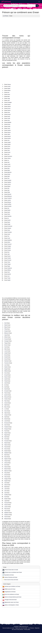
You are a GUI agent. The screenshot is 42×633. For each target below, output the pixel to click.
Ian (8, 218)
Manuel (9, 136)
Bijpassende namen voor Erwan (12, 602)
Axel (8, 92)
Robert (8, 210)
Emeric (8, 108)
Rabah (8, 88)
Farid (8, 272)
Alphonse (9, 172)
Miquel (8, 186)
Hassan (9, 84)
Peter (8, 150)
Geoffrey (9, 204)
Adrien (8, 242)
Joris (8, 140)
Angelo (8, 280)
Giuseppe (9, 102)
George (9, 250)
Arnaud (8, 114)
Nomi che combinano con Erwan (12, 594)
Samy (8, 230)
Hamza (8, 132)
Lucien (8, 164)
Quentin (9, 274)
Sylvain (9, 144)
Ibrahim (9, 138)
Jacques (9, 228)
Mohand (9, 202)
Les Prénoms (31, 628)
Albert (8, 170)
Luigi (8, 254)
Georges (9, 180)
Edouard (9, 194)
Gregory (9, 246)
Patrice (8, 110)
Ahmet (8, 124)
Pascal (8, 256)
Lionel (8, 238)
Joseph (9, 142)
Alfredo (8, 90)
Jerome (9, 184)
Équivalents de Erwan (9, 574)
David (8, 116)
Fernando (9, 232)
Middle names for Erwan (10, 589)
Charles (9, 258)
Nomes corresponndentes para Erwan (13, 597)
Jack (8, 162)
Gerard (8, 220)
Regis (8, 266)
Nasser (8, 104)
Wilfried (9, 270)
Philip (8, 192)
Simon (8, 146)
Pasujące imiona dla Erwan (11, 599)
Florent (8, 166)
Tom (8, 236)
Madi (8, 96)
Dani (8, 252)
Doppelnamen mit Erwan (10, 591)
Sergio (8, 224)
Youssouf (9, 244)
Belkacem (9, 196)
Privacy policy (27, 629)
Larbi (8, 100)
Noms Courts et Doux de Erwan (11, 579)
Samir (8, 212)
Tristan (8, 278)
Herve (8, 94)
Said (8, 190)
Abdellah (9, 122)
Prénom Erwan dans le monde (11, 569)
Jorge (8, 98)
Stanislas (9, 216)
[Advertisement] (16, 25)
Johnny (9, 158)
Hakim (8, 134)
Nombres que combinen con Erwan (12, 586)
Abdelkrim (9, 240)
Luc (8, 160)
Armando (9, 206)
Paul (8, 178)
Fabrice (9, 106)
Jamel (8, 234)
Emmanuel (9, 226)
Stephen (9, 182)
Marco (8, 148)
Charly (8, 126)
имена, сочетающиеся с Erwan (12, 604)
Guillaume (9, 268)
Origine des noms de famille (21, 628)
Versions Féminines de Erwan (10, 577)
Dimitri (8, 174)
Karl (8, 208)
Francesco (9, 156)
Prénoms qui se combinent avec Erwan (13, 572)
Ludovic (9, 200)
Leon (8, 276)
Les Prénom (5, 15)
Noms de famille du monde (8, 628)
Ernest (8, 152)
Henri (8, 120)
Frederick (9, 198)
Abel (8, 188)
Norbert (9, 248)
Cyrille (8, 118)
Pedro (8, 214)
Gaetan (9, 130)
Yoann (8, 128)
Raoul (8, 222)
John (8, 154)
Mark (8, 168)
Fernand (9, 260)
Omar (8, 112)
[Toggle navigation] (39, 2)
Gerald (8, 86)
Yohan (8, 262)
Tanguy (9, 264)
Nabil (8, 176)
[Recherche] (37, 5)
